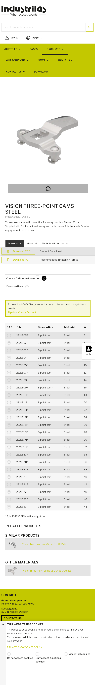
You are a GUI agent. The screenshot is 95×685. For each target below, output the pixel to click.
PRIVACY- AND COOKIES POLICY (24, 647)
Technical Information (55, 243)
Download (41, 71)
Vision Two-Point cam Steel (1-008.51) (44, 544)
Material (32, 243)
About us (63, 60)
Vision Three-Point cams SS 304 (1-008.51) (46, 570)
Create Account (27, 312)
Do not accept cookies (20, 658)
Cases (34, 49)
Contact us (14, 71)
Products (53, 49)
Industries (10, 49)
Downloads (14, 243)
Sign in (11, 312)
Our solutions (15, 60)
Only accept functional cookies (48, 660)
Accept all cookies (79, 654)
